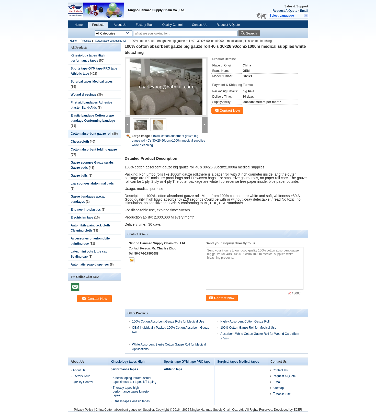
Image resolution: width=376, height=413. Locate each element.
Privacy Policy (83, 409)
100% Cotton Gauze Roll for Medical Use (248, 327)
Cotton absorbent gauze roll (111, 40)
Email (304, 11)
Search (251, 33)
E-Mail (276, 382)
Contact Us (199, 25)
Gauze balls (79, 175)
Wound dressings (83, 94)
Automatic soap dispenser (90, 264)
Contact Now (230, 110)
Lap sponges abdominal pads (92, 183)
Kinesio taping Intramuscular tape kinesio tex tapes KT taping (134, 380)
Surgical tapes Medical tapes (92, 81)
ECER (297, 409)
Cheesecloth (80, 141)
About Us (120, 25)
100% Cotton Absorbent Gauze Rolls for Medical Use (168, 321)
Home (79, 25)
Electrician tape (82, 217)
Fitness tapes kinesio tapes (131, 401)
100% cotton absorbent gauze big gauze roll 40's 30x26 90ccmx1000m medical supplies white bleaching (168, 140)
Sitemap (278, 388)
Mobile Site (281, 394)
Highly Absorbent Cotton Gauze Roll (244, 321)
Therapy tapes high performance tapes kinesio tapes (131, 391)
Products (98, 25)
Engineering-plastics (86, 209)
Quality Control (172, 25)
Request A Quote (284, 11)
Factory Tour (144, 25)
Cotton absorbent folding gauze (94, 149)
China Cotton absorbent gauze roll (119, 409)
